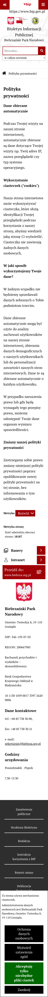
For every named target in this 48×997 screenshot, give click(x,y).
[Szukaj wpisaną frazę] (41, 50)
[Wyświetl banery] (41, 550)
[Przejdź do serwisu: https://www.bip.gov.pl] (27, 7)
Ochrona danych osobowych (24, 934)
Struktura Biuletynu (24, 827)
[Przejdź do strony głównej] (24, 30)
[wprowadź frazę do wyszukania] (20, 50)
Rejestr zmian (24, 872)
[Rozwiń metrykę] (25, 513)
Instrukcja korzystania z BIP (24, 857)
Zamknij (24, 990)
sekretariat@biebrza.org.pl (23, 744)
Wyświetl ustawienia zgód (24, 952)
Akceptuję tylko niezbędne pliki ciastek (24, 973)
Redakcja (24, 841)
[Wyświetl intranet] (41, 560)
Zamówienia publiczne (24, 812)
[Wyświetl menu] (43, 5)
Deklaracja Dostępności (24, 888)
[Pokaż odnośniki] (5, 5)
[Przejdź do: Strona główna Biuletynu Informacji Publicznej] (4, 73)
